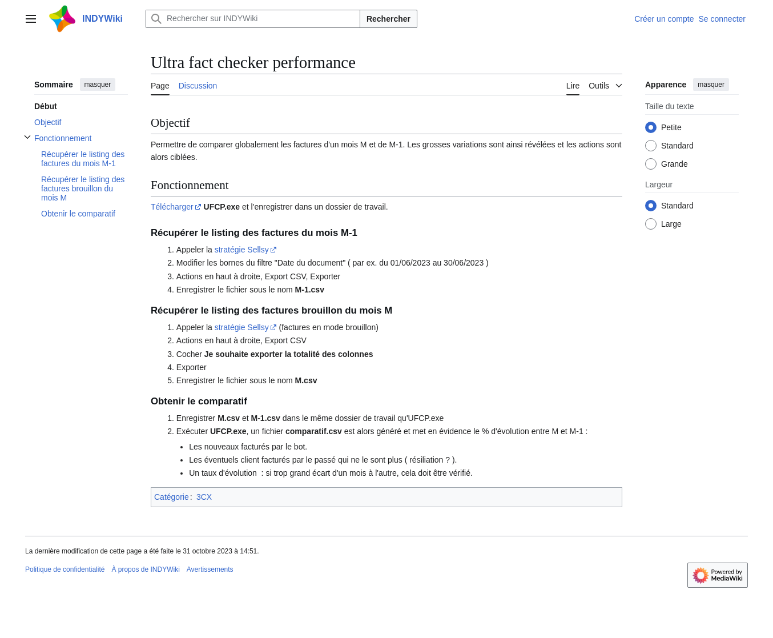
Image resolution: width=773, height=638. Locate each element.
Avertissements (210, 569)
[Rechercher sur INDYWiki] (253, 19)
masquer (97, 85)
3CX (204, 496)
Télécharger (172, 206)
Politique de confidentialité (64, 569)
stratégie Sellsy (242, 249)
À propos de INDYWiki (145, 569)
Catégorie (171, 496)
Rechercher (388, 18)
